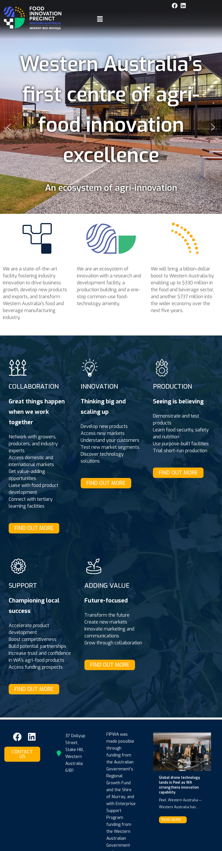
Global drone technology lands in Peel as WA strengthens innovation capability (179, 785)
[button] (99, 19)
